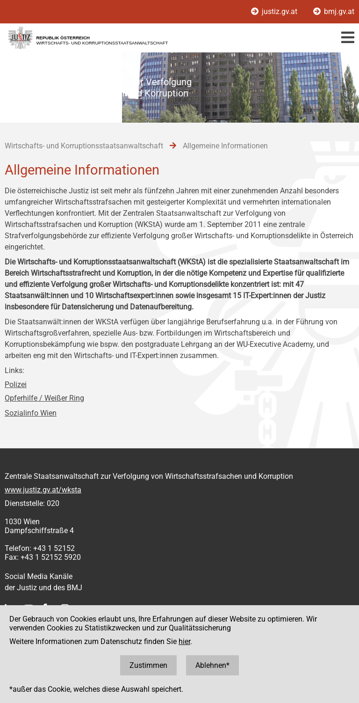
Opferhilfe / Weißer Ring (44, 398)
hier (184, 641)
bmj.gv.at (333, 11)
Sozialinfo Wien (31, 413)
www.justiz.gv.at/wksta (43, 489)
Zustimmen (148, 665)
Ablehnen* (212, 665)
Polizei (16, 384)
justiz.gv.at (275, 11)
